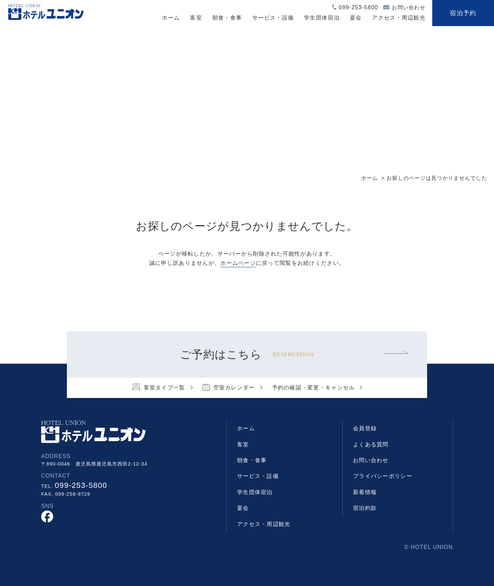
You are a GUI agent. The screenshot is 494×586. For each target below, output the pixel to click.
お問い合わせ (408, 7)
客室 (196, 18)
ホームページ (238, 263)
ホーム (171, 18)
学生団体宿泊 (322, 18)
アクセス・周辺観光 (398, 18)
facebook (47, 517)
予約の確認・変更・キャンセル (313, 387)
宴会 (356, 18)
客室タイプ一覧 (164, 387)
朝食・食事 (227, 18)
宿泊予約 (463, 13)
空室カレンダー (234, 387)
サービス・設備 (273, 18)
